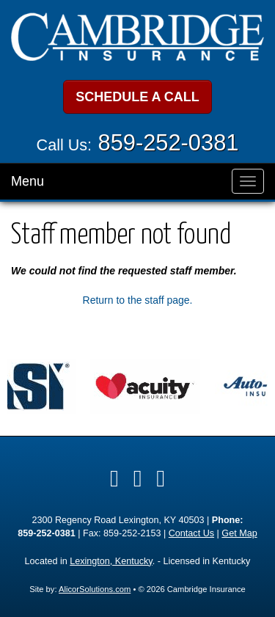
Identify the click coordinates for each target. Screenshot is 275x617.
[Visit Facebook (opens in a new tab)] (114, 478)
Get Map (239, 533)
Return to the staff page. (138, 300)
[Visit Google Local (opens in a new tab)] (160, 478)
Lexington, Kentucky (111, 561)
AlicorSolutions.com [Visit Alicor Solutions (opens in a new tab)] (95, 589)
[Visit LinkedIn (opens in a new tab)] (138, 478)
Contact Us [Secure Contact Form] (191, 533)
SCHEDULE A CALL (137, 97)
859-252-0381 (168, 143)
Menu (27, 181)
